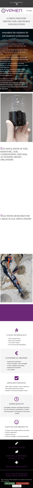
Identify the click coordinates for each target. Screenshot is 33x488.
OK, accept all (9, 483)
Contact (19, 473)
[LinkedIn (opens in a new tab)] (16, 4)
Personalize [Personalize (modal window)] (17, 486)
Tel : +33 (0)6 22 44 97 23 (16, 2)
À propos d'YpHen (10, 473)
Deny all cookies (22, 483)
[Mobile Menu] (29, 11)
